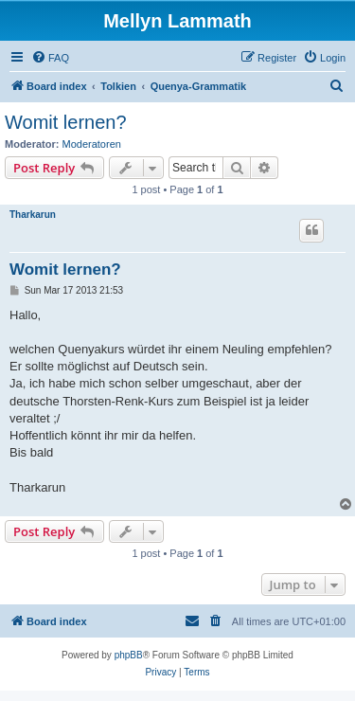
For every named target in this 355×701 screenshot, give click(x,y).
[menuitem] (50, 57)
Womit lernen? (66, 122)
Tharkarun (32, 214)
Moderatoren (91, 144)
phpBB (129, 655)
